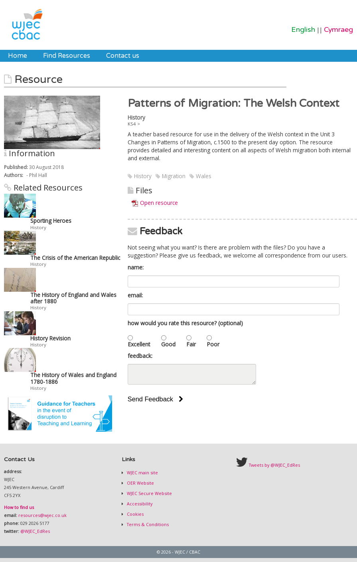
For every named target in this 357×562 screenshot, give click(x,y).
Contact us (122, 56)
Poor (213, 344)
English (303, 30)
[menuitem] (17, 56)
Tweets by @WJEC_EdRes (274, 465)
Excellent (139, 344)
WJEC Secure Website (149, 493)
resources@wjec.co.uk (42, 515)
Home (17, 56)
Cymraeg (338, 30)
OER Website (140, 483)
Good (168, 344)
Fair (191, 344)
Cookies (135, 514)
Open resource (159, 202)
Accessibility (139, 504)
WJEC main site (142, 473)
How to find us (19, 507)
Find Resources (66, 56)
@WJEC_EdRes (35, 531)
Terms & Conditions (147, 524)
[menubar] (73, 56)
